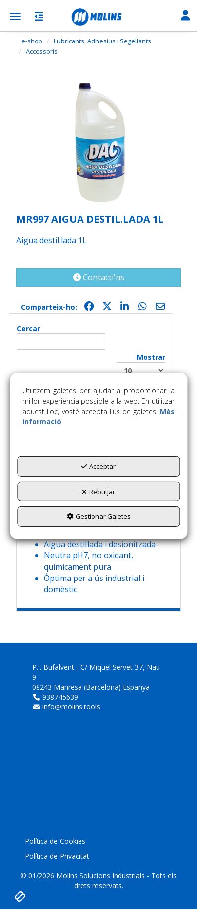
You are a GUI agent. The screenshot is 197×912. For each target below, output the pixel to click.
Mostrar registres (141, 370)
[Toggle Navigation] (185, 16)
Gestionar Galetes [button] (99, 516)
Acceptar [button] (98, 466)
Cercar (61, 337)
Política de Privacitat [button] (57, 856)
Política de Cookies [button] (55, 841)
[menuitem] (98, 841)
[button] (98, 17)
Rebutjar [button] (98, 491)
